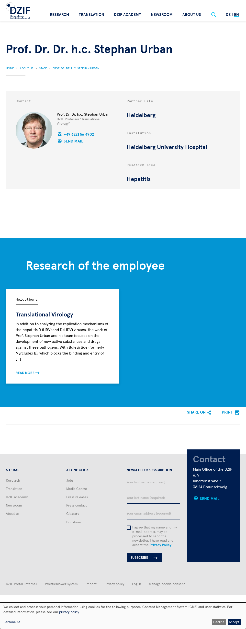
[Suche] (214, 15)
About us (191, 15)
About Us (26, 68)
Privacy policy (114, 584)
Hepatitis (139, 179)
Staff (43, 68)
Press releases (77, 497)
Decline (218, 622)
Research (59, 15)
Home (10, 68)
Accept (234, 622)
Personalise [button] (12, 622)
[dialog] (123, 615)
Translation (91, 15)
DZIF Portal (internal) (21, 584)
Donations (73, 522)
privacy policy (69, 612)
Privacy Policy (160, 545)
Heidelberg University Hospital (167, 147)
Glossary (72, 514)
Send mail (73, 141)
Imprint (91, 584)
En (236, 15)
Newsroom (162, 15)
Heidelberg (141, 115)
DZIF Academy (127, 15)
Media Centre (76, 489)
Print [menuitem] (227, 412)
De (228, 15)
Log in (136, 584)
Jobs (69, 480)
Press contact (76, 505)
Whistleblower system (61, 584)
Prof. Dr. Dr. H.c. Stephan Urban (76, 68)
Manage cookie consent (167, 584)
